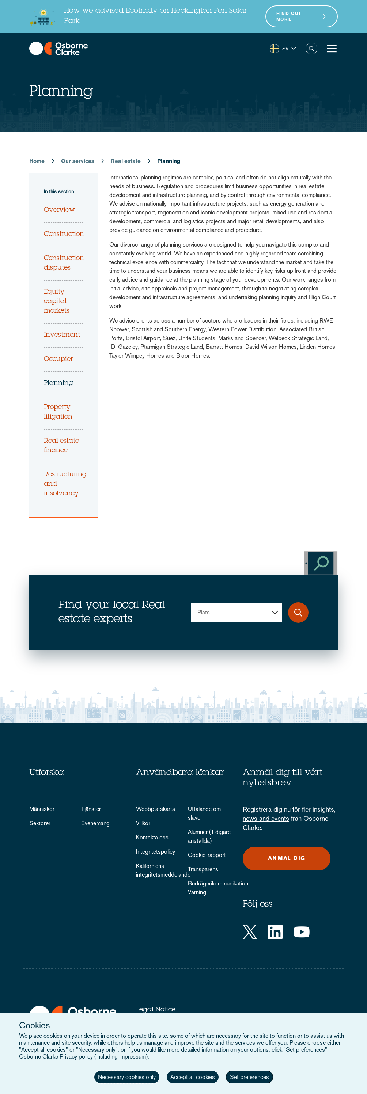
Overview (59, 210)
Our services (77, 161)
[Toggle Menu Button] (332, 48)
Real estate (126, 161)
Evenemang (95, 823)
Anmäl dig (286, 858)
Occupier (58, 359)
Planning (58, 383)
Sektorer (39, 823)
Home (37, 161)
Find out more (289, 16)
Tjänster (91, 808)
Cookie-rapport (207, 854)
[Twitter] (250, 932)
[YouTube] (302, 932)
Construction (64, 234)
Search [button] (311, 48)
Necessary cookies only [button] (127, 1077)
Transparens (203, 869)
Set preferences (249, 1077)
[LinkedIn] (275, 932)
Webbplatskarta (155, 808)
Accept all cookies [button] (192, 1077)
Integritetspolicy (155, 851)
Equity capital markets (56, 302)
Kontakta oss (152, 837)
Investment (62, 335)
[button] (283, 48)
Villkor (143, 823)
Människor (41, 808)
